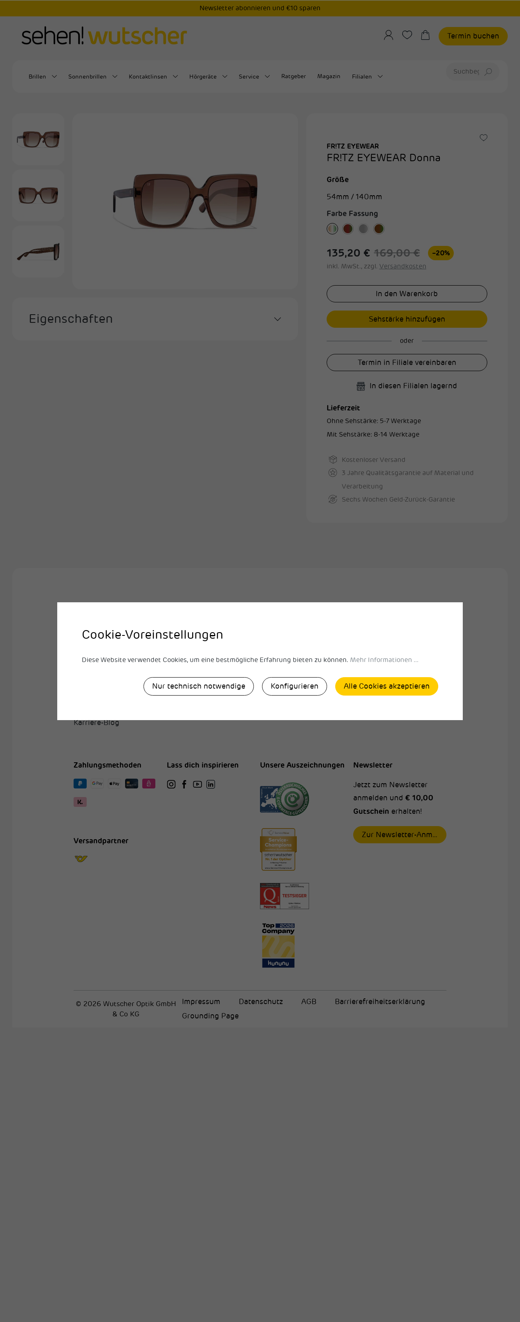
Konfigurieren (294, 686)
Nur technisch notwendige (198, 686)
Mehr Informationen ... (384, 660)
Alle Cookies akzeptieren (387, 686)
